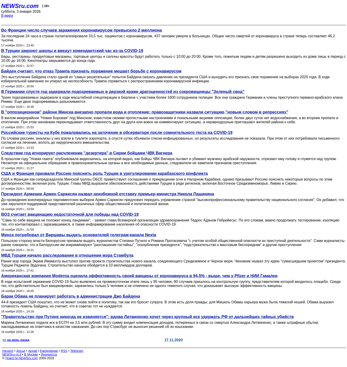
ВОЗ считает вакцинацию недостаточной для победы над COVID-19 (70, 214)
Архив (32, 351)
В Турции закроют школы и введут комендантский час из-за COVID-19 (72, 50)
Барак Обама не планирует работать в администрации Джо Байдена (70, 296)
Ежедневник (49, 351)
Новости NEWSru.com (21, 358)
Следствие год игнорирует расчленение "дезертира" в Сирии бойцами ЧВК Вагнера (86, 153)
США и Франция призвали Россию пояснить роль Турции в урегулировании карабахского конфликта (104, 173)
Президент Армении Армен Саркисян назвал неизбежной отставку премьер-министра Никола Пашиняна (107, 194)
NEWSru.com (20, 6)
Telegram (76, 351)
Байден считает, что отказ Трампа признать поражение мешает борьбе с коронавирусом (91, 71)
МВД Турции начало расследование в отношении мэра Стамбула (67, 255)
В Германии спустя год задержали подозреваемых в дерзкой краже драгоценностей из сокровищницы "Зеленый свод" (122, 91)
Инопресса (49, 354)
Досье (20, 351)
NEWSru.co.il (11, 354)
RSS (64, 351)
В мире (7, 16)
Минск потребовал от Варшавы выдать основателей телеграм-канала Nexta (78, 235)
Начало (7, 351)
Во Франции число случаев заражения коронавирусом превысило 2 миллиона (81, 30)
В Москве (31, 354)
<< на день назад (16, 340)
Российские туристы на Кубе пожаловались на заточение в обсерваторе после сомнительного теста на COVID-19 (116, 132)
